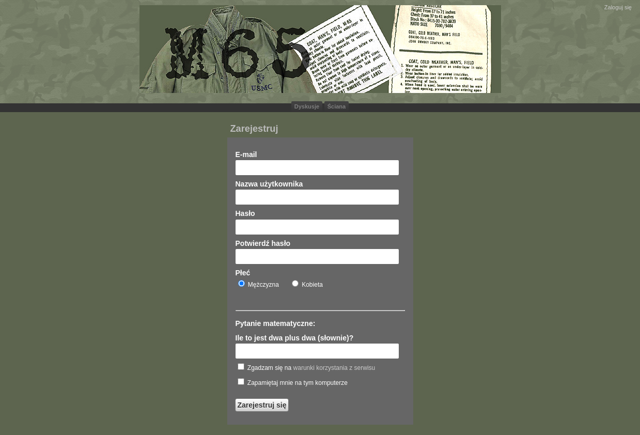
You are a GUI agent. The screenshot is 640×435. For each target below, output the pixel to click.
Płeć (243, 273)
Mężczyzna (258, 284)
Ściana (336, 106)
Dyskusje (306, 106)
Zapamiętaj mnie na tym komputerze (293, 382)
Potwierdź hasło (263, 243)
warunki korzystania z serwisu (334, 367)
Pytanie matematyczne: (276, 323)
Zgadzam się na (307, 367)
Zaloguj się (618, 7)
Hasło (245, 213)
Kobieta (307, 284)
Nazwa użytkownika (269, 184)
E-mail (246, 154)
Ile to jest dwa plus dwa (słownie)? (295, 338)
